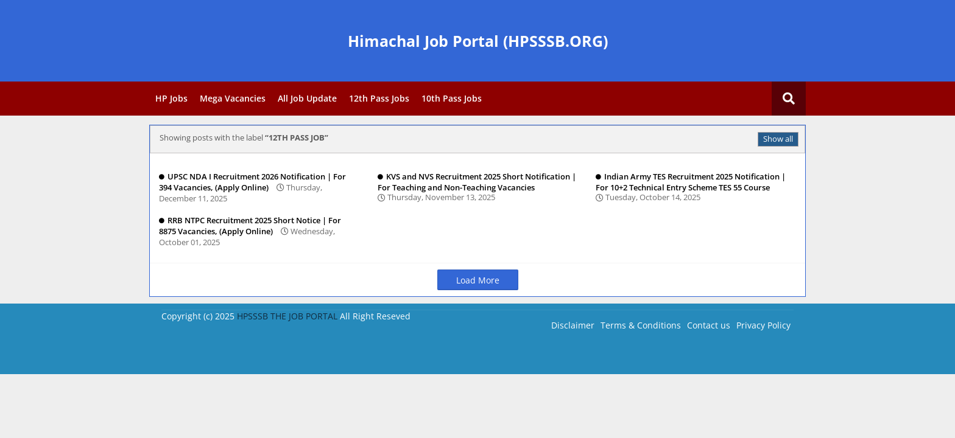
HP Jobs (171, 98)
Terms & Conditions (641, 325)
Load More (477, 280)
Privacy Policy (763, 325)
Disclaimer (572, 325)
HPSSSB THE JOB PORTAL (287, 316)
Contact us (708, 325)
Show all (778, 138)
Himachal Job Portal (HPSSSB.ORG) (478, 40)
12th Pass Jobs (379, 98)
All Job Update (307, 98)
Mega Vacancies (233, 98)
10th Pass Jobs (451, 98)
